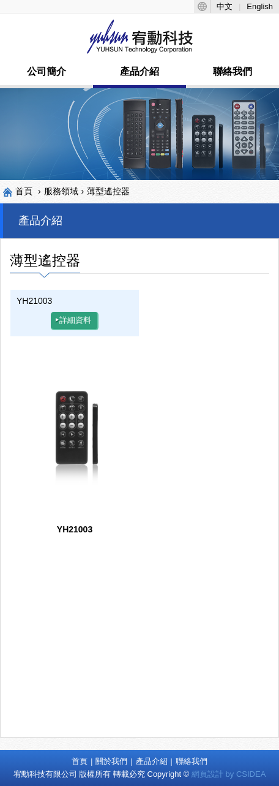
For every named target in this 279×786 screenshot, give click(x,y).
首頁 (23, 191)
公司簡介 (46, 71)
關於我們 (111, 761)
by (230, 774)
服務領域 (61, 191)
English (260, 6)
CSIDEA (251, 774)
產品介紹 (139, 71)
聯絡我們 (232, 71)
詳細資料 (73, 320)
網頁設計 (207, 774)
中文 (224, 6)
